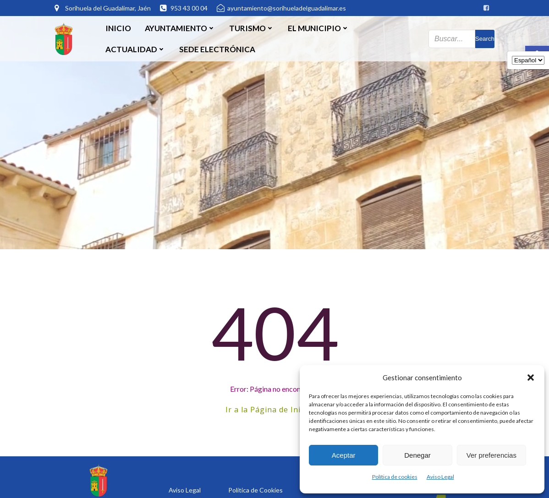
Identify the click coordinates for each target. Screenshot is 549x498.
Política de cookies (394, 476)
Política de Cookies (255, 490)
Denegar (417, 455)
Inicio (118, 28)
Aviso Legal (440, 476)
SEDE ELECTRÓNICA (217, 49)
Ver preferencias (491, 455)
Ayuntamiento (180, 28)
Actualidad (135, 49)
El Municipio (318, 28)
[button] (530, 377)
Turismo (251, 28)
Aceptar (344, 455)
